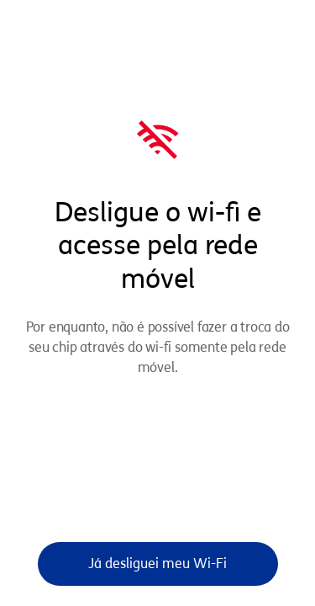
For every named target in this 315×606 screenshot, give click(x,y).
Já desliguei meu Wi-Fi (157, 563)
